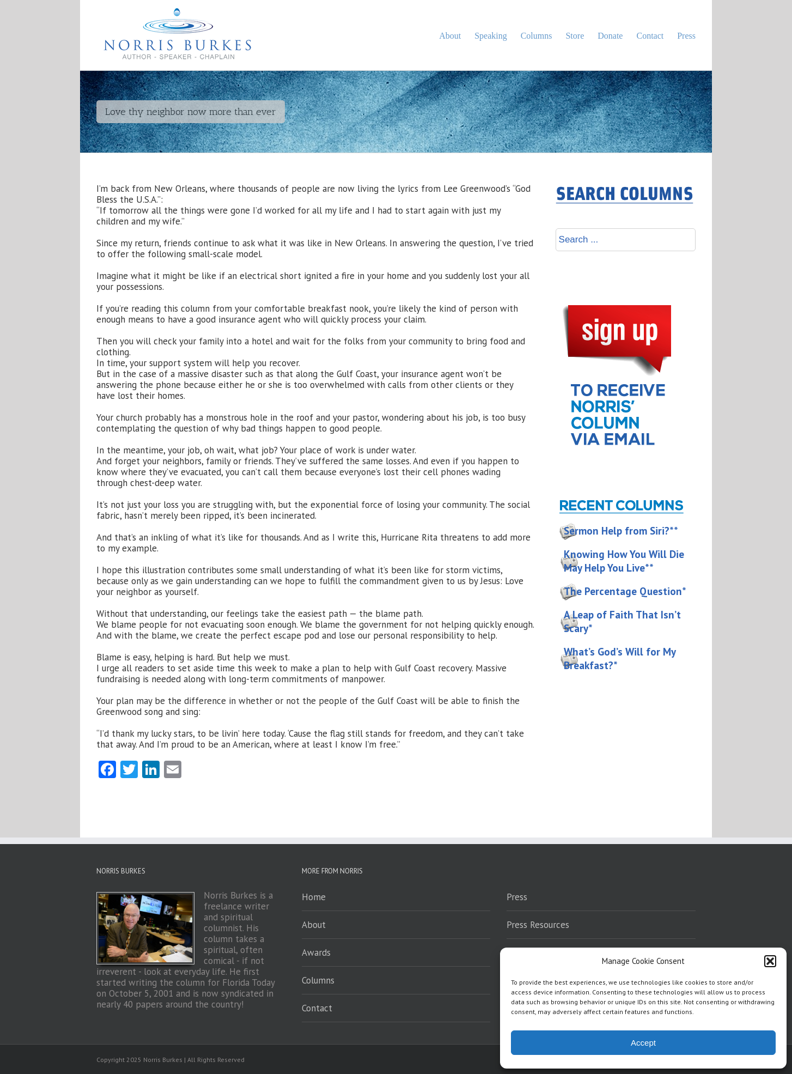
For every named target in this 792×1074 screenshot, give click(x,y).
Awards (316, 952)
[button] (770, 961)
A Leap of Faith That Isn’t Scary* (622, 621)
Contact (317, 1008)
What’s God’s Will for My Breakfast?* (620, 658)
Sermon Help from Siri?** (621, 530)
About (314, 925)
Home (314, 897)
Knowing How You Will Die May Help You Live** (624, 561)
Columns (318, 980)
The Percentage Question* (625, 591)
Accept (643, 1042)
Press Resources (538, 925)
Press (517, 897)
